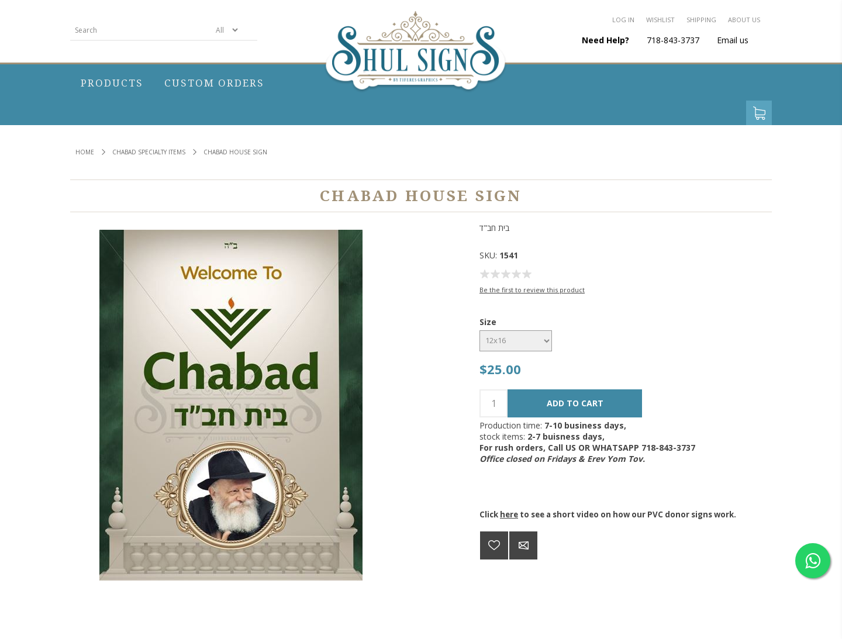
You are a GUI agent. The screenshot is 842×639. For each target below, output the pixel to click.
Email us (732, 40)
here (509, 514)
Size (487, 321)
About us (744, 19)
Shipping (701, 19)
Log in (623, 19)
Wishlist (660, 19)
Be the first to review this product (532, 289)
